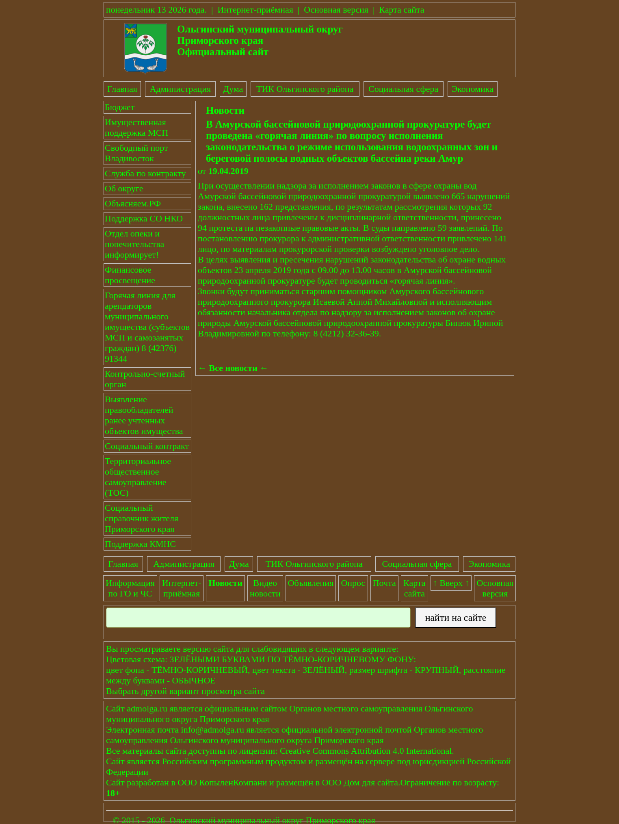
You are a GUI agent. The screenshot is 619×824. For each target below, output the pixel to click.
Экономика (472, 89)
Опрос (353, 583)
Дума (233, 89)
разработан (148, 782)
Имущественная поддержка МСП (136, 127)
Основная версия (336, 9)
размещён (294, 782)
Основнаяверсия (495, 588)
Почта (384, 583)
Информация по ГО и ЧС (130, 588)
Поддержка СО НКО (144, 218)
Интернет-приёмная (255, 9)
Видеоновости (265, 588)
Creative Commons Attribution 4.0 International (366, 751)
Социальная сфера (403, 89)
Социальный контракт (147, 446)
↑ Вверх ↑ (451, 583)
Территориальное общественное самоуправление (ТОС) (138, 477)
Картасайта (414, 588)
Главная (122, 89)
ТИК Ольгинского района (304, 89)
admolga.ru (147, 708)
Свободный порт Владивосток (136, 153)
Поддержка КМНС (140, 544)
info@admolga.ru (212, 729)
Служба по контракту (145, 173)
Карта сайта (401, 9)
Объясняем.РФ (133, 203)
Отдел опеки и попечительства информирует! (134, 244)
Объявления (311, 583)
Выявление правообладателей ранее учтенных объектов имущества (144, 415)
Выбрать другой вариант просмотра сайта (185, 691)
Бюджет (119, 107)
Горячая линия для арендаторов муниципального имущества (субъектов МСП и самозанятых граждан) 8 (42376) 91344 (147, 327)
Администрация (180, 89)
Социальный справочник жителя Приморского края (141, 518)
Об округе (124, 188)
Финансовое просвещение (130, 275)
